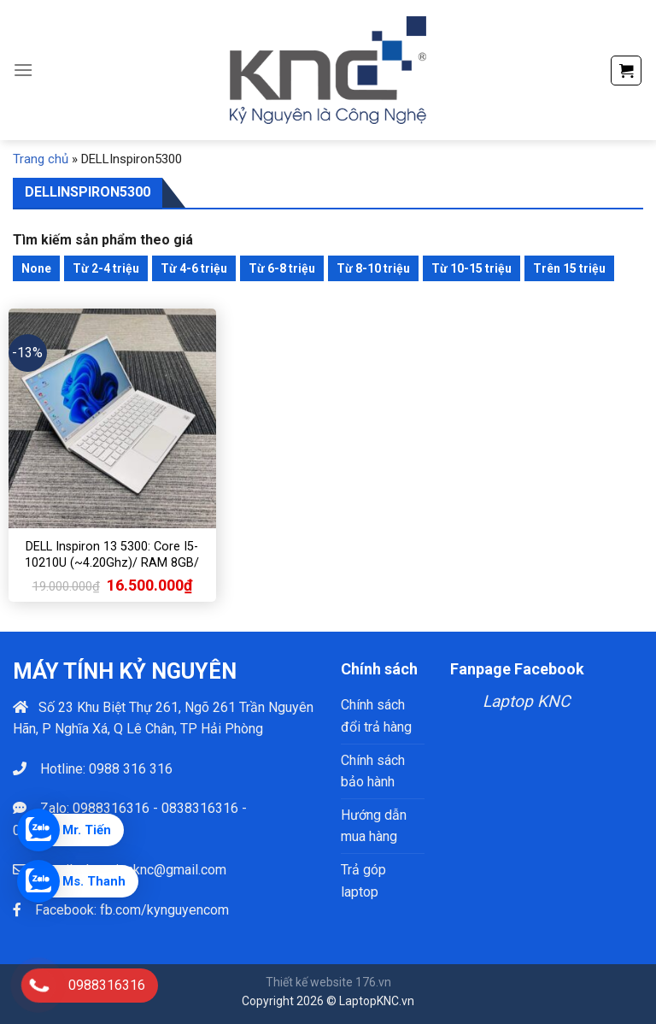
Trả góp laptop (363, 881)
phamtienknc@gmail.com (152, 870)
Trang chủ (40, 159)
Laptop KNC (526, 701)
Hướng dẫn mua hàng (374, 826)
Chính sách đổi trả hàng (376, 716)
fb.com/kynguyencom (164, 910)
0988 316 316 (131, 769)
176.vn (373, 982)
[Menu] (23, 70)
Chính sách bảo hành (373, 771)
